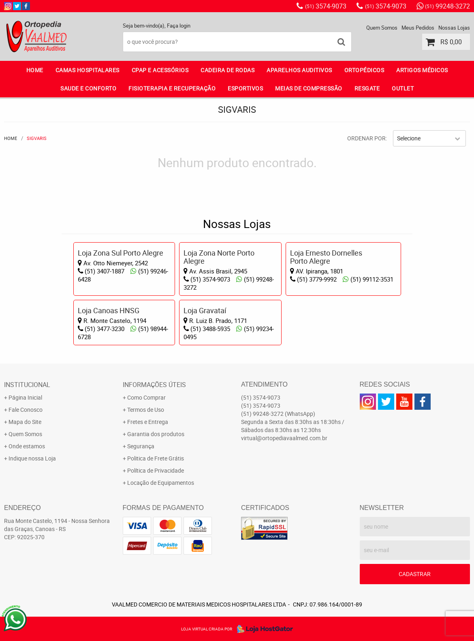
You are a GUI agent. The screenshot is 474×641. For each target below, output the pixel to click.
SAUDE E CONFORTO (88, 88)
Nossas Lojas (454, 27)
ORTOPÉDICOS (364, 70)
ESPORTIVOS (245, 88)
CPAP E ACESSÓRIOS (160, 70)
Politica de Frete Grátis (155, 458)
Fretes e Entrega (147, 422)
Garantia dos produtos (155, 434)
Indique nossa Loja (32, 458)
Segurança (140, 446)
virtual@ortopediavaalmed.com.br (284, 438)
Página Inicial (25, 397)
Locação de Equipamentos (160, 482)
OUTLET (403, 88)
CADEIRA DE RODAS (227, 70)
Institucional (27, 384)
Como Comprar (146, 397)
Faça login (178, 25)
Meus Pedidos (417, 27)
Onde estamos (27, 446)
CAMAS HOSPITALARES (88, 70)
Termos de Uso (145, 409)
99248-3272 (447, 6)
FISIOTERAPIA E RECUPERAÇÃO (172, 88)
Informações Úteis (154, 384)
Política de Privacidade (155, 470)
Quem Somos (381, 27)
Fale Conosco (26, 409)
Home (34, 70)
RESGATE (367, 88)
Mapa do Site (25, 422)
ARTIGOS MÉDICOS (422, 70)
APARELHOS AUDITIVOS (299, 70)
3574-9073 (325, 6)
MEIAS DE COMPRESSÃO (308, 88)
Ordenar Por (366, 138)
